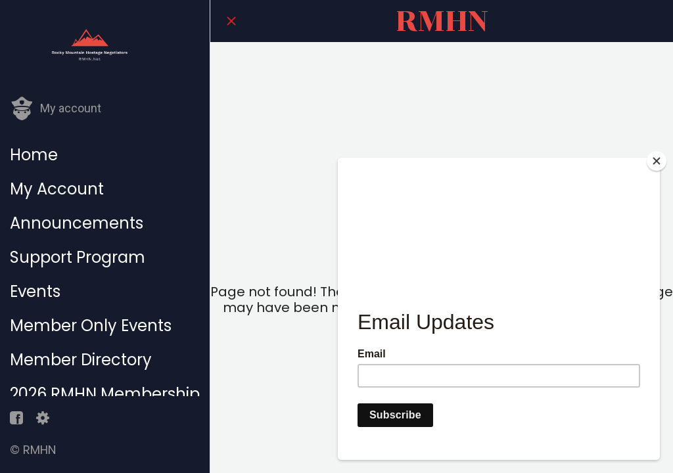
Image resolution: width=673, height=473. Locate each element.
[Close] (231, 21)
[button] (55, 109)
